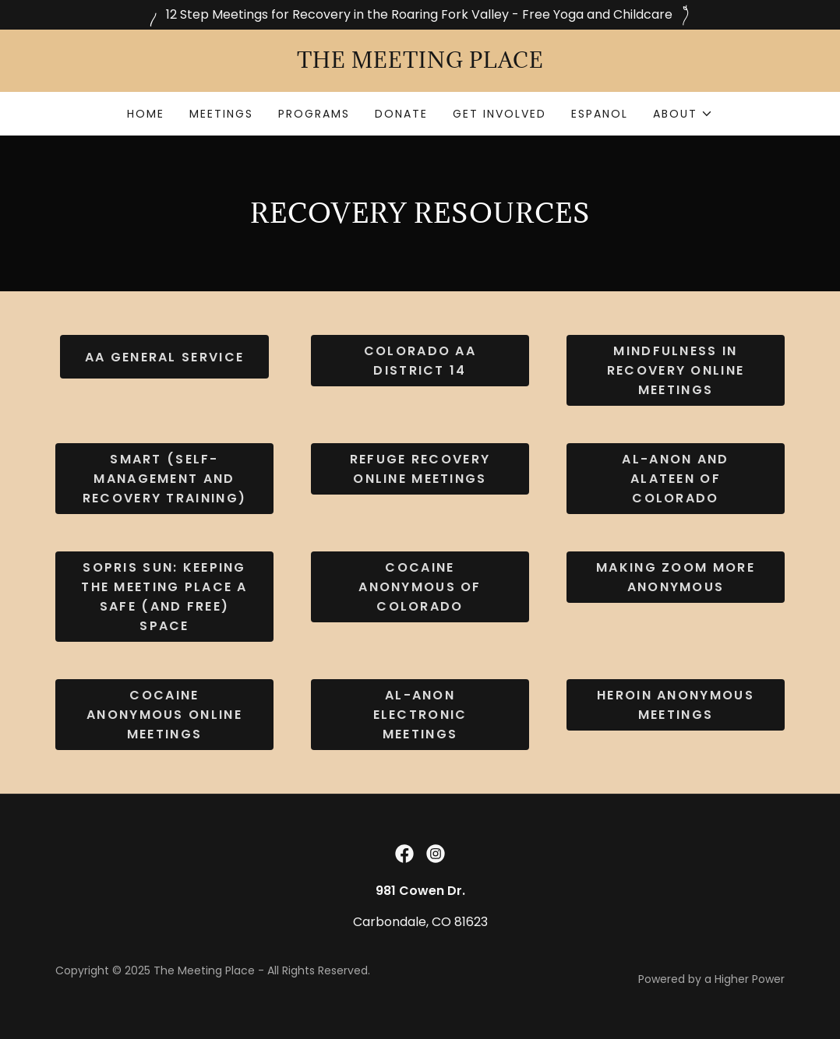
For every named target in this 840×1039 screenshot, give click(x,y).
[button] (683, 113)
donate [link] (401, 114)
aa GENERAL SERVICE (164, 357)
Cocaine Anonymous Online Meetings (164, 714)
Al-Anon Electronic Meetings (420, 714)
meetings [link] (221, 114)
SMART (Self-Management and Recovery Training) (164, 478)
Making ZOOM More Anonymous (675, 577)
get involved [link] (499, 114)
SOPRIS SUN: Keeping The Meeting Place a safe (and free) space (164, 596)
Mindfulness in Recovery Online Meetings (675, 370)
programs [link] (314, 114)
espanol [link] (599, 114)
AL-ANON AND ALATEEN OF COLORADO (675, 478)
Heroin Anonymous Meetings (675, 705)
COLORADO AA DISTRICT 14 (420, 360)
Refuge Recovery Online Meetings (420, 469)
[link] (420, 63)
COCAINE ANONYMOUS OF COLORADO (419, 586)
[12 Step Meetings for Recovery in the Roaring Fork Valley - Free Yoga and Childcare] (420, 14)
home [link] (145, 114)
